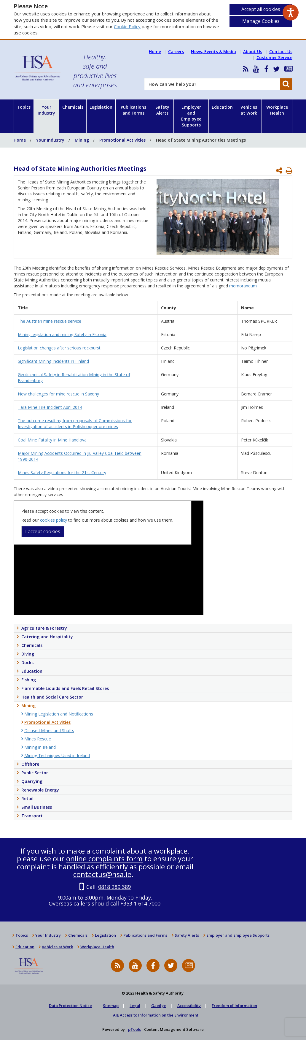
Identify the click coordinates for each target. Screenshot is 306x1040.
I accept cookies (42, 531)
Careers (176, 51)
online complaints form (104, 858)
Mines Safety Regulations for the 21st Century (62, 472)
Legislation (101, 107)
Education (222, 107)
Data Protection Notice (70, 1005)
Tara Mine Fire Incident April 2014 (50, 407)
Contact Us (280, 51)
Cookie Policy (127, 26)
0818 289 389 (114, 886)
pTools (134, 1029)
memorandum (243, 286)
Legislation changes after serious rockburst (59, 348)
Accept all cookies (260, 9)
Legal (135, 1005)
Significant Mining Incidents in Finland (53, 361)
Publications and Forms (133, 110)
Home (155, 51)
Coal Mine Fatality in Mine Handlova (52, 440)
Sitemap (111, 1005)
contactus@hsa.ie (102, 874)
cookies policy (53, 520)
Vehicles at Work (248, 110)
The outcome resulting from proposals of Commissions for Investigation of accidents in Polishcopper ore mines (75, 423)
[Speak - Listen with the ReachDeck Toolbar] (291, 12)
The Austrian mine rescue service (49, 321)
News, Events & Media (213, 51)
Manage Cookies (261, 21)
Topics (24, 107)
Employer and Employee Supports (191, 116)
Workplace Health (277, 110)
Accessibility (189, 1005)
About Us (252, 51)
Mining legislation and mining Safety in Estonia (62, 334)
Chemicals (72, 107)
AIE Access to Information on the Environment (155, 1015)
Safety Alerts (162, 110)
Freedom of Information (234, 1005)
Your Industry (46, 110)
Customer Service (274, 57)
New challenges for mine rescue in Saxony (58, 394)
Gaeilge (158, 1005)
